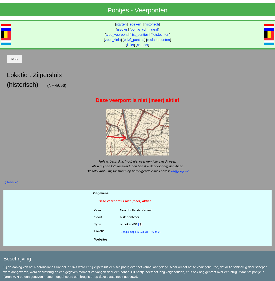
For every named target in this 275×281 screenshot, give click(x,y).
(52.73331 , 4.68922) (140, 231)
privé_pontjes (134, 40)
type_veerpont (117, 34)
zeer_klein (113, 40)
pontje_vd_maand (144, 29)
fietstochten (160, 34)
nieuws (122, 29)
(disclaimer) (11, 182)
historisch (151, 24)
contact (142, 45)
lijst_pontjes (140, 34)
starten (121, 24)
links (130, 45)
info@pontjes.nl (179, 171)
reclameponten (158, 40)
